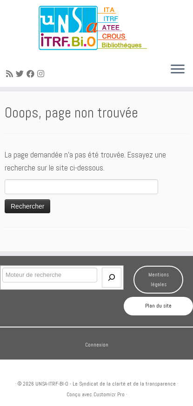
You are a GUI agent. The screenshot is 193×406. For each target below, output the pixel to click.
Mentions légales (158, 279)
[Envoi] (111, 278)
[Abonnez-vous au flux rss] (11, 74)
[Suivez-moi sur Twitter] (21, 74)
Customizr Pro (109, 394)
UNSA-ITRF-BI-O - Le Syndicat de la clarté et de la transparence (105, 383)
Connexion (96, 344)
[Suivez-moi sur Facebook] (32, 74)
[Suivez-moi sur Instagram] (42, 74)
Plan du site (158, 305)
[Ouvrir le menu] (178, 70)
